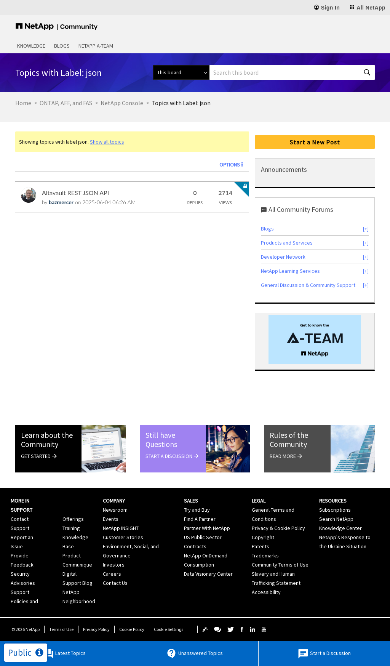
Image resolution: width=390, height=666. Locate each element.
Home (23, 103)
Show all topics (107, 141)
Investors (114, 564)
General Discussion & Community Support (308, 285)
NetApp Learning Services (290, 270)
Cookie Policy (131, 629)
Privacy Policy (96, 629)
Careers (112, 573)
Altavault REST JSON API (75, 192)
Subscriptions (335, 509)
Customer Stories (123, 537)
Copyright (263, 537)
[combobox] (292, 72)
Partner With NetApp (207, 528)
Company (114, 500)
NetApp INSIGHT (121, 528)
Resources (333, 500)
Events (110, 519)
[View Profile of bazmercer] (61, 202)
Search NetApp (336, 519)
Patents (260, 546)
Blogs (62, 45)
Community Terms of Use (280, 564)
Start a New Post (315, 142)
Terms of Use (61, 629)
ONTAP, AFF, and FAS (66, 103)
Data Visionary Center (208, 573)
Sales (191, 500)
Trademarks (265, 555)
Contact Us (115, 583)
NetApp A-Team (95, 45)
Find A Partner (200, 519)
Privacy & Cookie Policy (278, 528)
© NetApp (25, 629)
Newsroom (115, 509)
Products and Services (287, 242)
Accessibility (266, 592)
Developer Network (283, 256)
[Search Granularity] (181, 72)
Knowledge (31, 45)
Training (71, 528)
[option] (315, 339)
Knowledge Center (340, 528)
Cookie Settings (168, 629)
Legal (258, 500)
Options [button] (229, 164)
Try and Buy (197, 509)
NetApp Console (122, 103)
